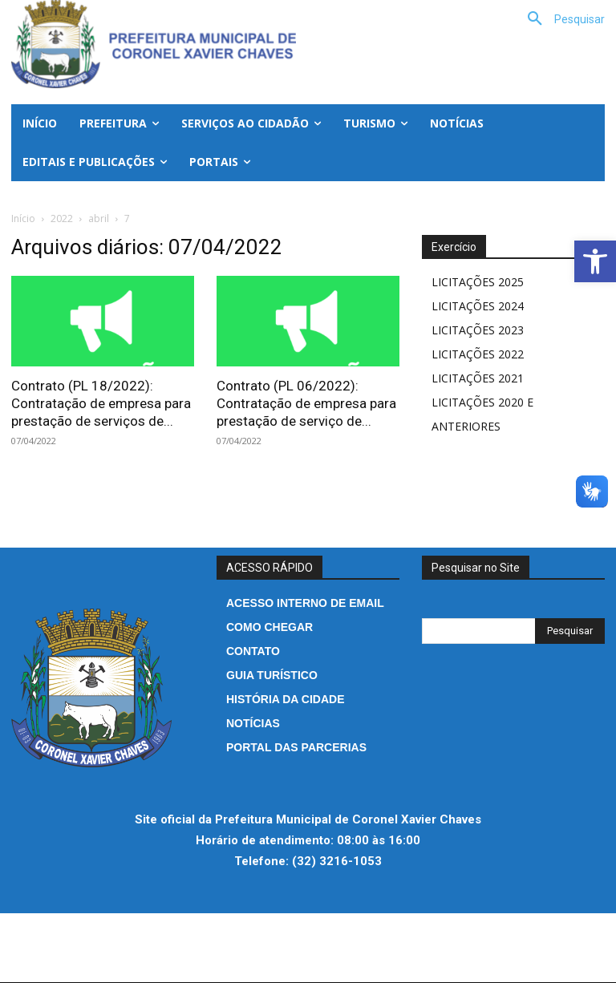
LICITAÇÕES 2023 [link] (478, 330)
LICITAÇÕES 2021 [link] (478, 378)
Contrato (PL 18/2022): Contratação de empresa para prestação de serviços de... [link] (101, 403)
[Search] (570, 631)
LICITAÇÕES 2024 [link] (478, 306)
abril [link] (98, 218)
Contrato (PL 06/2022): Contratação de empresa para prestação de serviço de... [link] (306, 403)
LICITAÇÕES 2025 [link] (478, 281)
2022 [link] (62, 218)
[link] (595, 261)
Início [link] (23, 218)
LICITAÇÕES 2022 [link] (478, 354)
